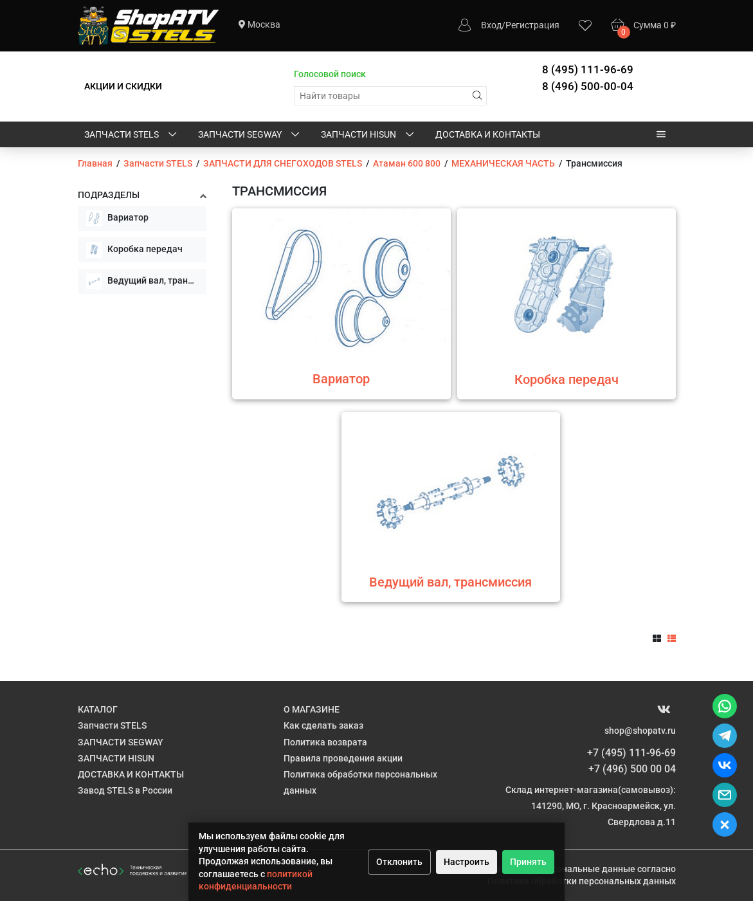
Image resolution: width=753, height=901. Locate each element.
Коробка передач (134, 250)
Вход (491, 25)
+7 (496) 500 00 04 (632, 769)
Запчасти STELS (131, 135)
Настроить (466, 862)
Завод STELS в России (125, 790)
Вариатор (117, 218)
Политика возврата (325, 742)
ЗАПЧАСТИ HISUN (368, 135)
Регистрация (532, 25)
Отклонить (399, 862)
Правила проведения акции (343, 758)
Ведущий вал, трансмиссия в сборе (146, 281)
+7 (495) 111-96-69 (631, 753)
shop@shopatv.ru (640, 730)
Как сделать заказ (323, 725)
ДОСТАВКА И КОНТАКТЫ (487, 134)
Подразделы (109, 195)
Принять (528, 862)
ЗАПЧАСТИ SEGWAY (250, 135)
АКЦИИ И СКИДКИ (123, 86)
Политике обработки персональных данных (581, 881)
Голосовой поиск (330, 74)
